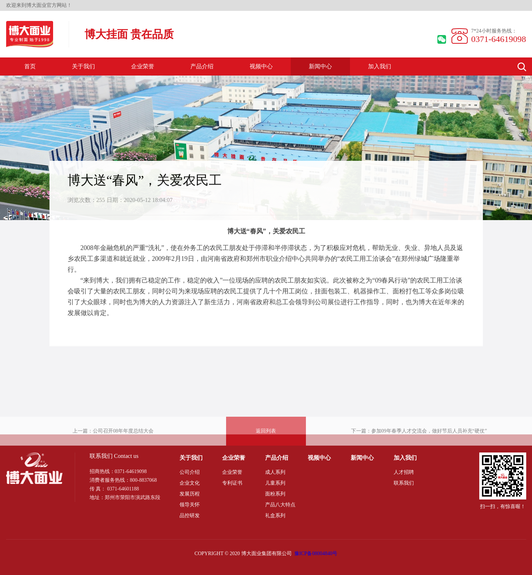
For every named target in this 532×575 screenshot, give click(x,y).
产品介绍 (201, 66)
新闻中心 (320, 66)
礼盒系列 (275, 515)
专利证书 (232, 483)
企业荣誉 (142, 66)
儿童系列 (275, 483)
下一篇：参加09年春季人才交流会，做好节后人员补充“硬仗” (419, 441)
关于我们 (83, 66)
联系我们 (404, 483)
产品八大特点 (280, 504)
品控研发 (190, 515)
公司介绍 (190, 472)
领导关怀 (190, 504)
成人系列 (275, 472)
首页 (30, 66)
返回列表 (266, 441)
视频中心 (261, 66)
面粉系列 (275, 494)
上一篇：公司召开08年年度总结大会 (113, 441)
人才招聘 (404, 472)
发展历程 (190, 494)
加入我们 (379, 66)
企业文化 (190, 483)
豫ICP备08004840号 (316, 553)
